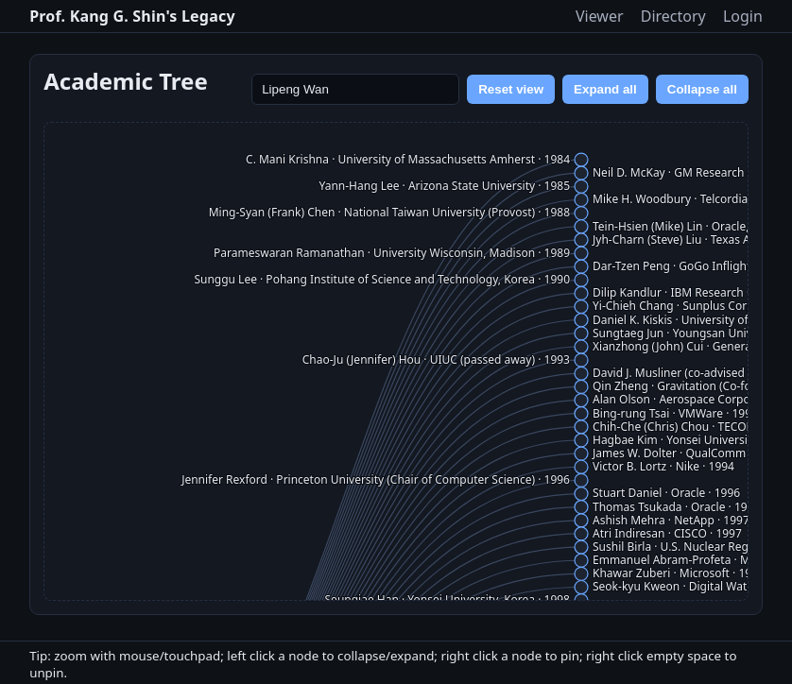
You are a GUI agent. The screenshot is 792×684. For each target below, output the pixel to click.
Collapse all (702, 89)
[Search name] (355, 89)
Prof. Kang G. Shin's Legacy (132, 16)
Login (743, 16)
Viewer (600, 16)
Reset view (510, 89)
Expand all (605, 89)
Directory (673, 16)
